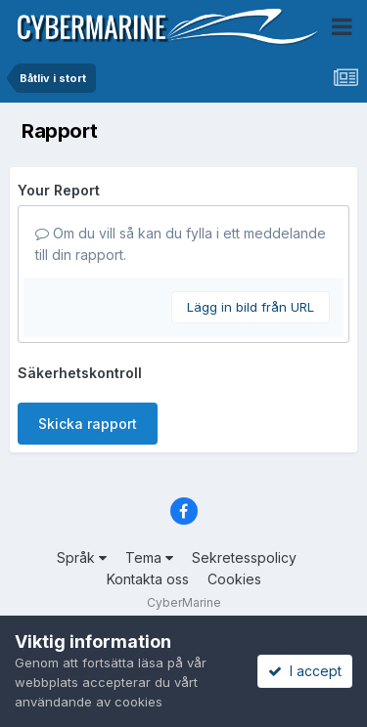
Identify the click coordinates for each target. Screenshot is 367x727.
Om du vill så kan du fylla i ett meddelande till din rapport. (180, 244)
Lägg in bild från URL (250, 307)
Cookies (234, 579)
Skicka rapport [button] (87, 423)
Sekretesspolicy (244, 557)
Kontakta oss (148, 579)
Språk (82, 557)
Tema (149, 557)
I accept (305, 671)
